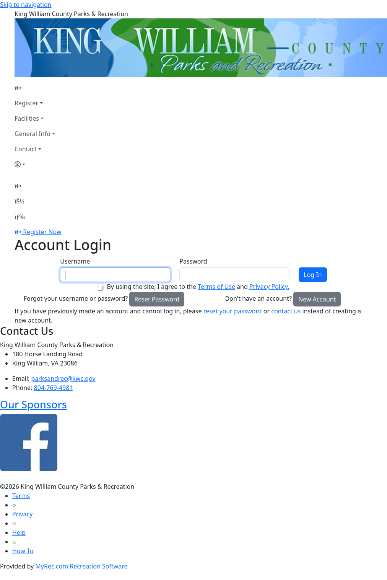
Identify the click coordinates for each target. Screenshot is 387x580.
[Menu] (20, 216)
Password (193, 261)
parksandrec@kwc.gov (63, 378)
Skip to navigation (25, 4)
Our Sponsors (33, 404)
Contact (26, 149)
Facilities (27, 118)
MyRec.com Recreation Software (81, 566)
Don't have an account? (258, 298)
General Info (32, 133)
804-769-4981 (53, 387)
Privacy (22, 514)
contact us (286, 311)
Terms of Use (216, 286)
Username (75, 261)
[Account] (35, 164)
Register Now (42, 232)
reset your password (232, 311)
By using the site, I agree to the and (198, 286)
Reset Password (156, 299)
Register (26, 103)
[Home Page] (35, 87)
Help (19, 532)
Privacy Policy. (269, 286)
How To (22, 551)
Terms (21, 496)
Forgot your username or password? (76, 298)
